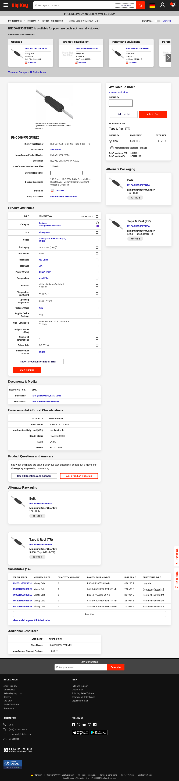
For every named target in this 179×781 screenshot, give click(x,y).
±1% (40, 266)
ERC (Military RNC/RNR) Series (47, 396)
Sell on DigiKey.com (12, 693)
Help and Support (80, 686)
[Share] (167, 21)
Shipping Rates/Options (83, 693)
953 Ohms (43, 260)
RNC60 (42, 352)
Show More (89, 614)
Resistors (31, 21)
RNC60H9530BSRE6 (137, 48)
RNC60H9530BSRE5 (87, 48)
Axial (41, 308)
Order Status (77, 689)
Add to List (124, 114)
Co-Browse (11, 739)
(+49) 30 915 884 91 (15, 729)
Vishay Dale (55, 149)
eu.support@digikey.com (17, 734)
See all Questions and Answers (34, 476)
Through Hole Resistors (52, 21)
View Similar (27, 370)
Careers (7, 697)
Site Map (7, 701)
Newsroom (8, 708)
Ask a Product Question (79, 476)
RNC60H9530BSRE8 (22, 606)
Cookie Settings (145, 775)
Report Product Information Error (38, 361)
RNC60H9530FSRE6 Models (63, 196)
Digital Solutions (11, 704)
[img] (20, 6)
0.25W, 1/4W (45, 272)
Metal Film (43, 278)
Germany (36, 775)
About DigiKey (10, 686)
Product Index (15, 21)
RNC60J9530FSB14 (36, 48)
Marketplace (9, 689)
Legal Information (80, 701)
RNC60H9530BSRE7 (22, 601)
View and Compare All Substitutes (27, 72)
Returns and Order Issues (83, 697)
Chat (8, 725)
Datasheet (57, 190)
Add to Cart (153, 114)
